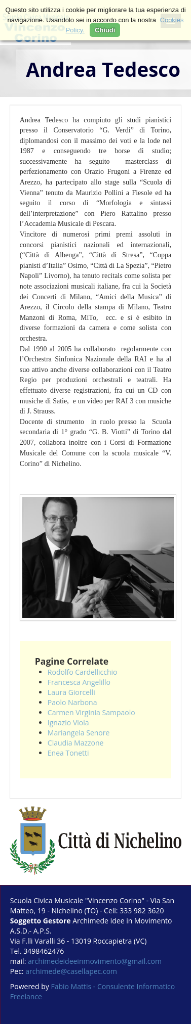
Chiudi (105, 30)
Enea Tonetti (68, 753)
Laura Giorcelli (71, 692)
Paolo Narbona (72, 702)
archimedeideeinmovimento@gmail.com (95, 961)
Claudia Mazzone (76, 743)
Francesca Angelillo (79, 682)
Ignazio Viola (68, 722)
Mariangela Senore (79, 732)
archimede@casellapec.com (71, 971)
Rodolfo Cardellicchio (83, 672)
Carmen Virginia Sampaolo (91, 712)
